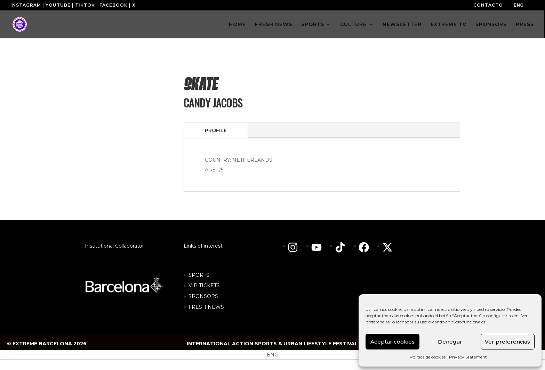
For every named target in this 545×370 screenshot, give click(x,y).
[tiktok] (343, 247)
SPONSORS (491, 24)
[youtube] (320, 247)
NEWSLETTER (402, 24)
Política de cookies (428, 357)
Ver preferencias (507, 341)
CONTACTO (488, 5)
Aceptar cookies (392, 341)
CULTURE (353, 24)
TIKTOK (85, 5)
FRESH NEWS (273, 24)
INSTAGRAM (25, 5)
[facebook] (367, 247)
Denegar (450, 341)
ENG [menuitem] (519, 5)
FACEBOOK (113, 5)
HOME (237, 24)
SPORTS (312, 24)
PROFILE (216, 130)
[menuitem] (518, 5)
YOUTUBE (58, 5)
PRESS (525, 24)
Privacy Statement (468, 357)
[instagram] (296, 247)
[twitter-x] (389, 247)
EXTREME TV (448, 24)
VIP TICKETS (204, 285)
